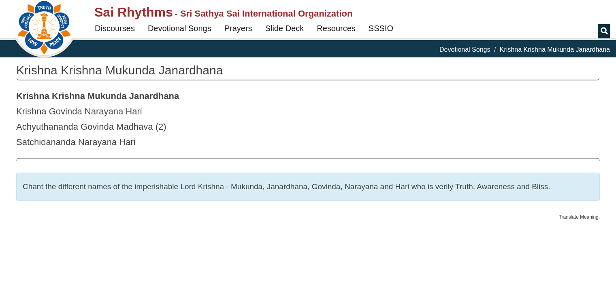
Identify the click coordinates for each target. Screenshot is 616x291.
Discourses (115, 28)
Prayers (238, 28)
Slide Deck (284, 28)
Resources (336, 28)
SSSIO (381, 28)
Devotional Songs (179, 28)
